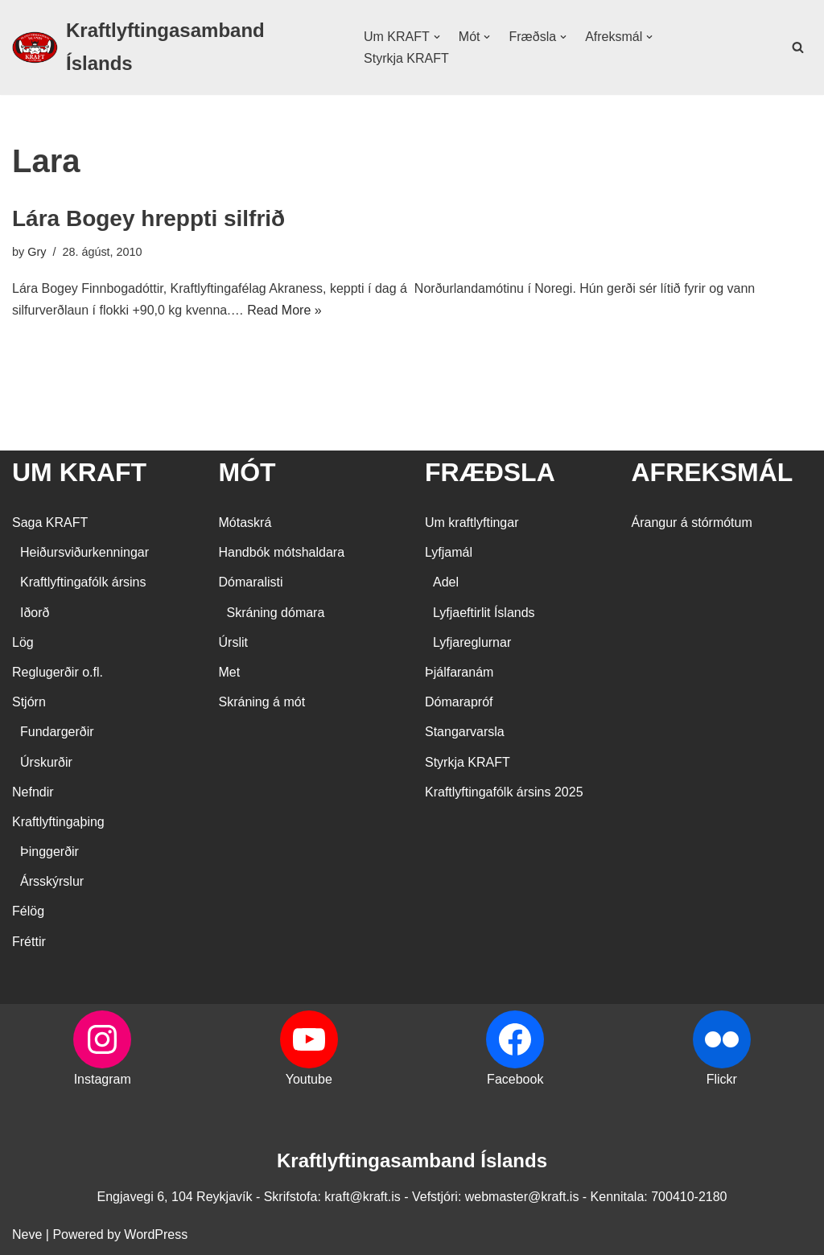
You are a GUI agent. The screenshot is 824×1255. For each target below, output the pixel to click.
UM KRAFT (79, 472)
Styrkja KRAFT (406, 58)
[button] (437, 37)
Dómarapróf (458, 702)
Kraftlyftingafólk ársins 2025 (504, 792)
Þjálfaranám (459, 672)
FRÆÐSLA (490, 472)
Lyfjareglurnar (472, 642)
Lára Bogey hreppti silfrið (148, 218)
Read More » (284, 310)
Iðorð (34, 612)
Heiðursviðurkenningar (84, 552)
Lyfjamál (448, 552)
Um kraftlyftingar (471, 522)
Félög (28, 911)
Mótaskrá (245, 522)
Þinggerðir (49, 851)
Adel (446, 582)
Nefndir (33, 792)
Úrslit (233, 642)
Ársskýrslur (52, 881)
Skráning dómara (276, 612)
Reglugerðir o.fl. (57, 672)
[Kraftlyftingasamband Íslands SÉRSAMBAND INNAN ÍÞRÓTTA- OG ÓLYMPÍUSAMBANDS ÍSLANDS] (174, 47)
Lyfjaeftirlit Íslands (484, 612)
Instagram (102, 1079)
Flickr (722, 1079)
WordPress (155, 1234)
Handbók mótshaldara (282, 552)
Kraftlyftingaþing (58, 822)
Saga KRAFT (50, 522)
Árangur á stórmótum (692, 522)
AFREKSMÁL (712, 472)
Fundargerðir (57, 732)
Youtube (309, 1079)
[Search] (798, 47)
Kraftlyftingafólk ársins (83, 582)
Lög (23, 642)
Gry (36, 251)
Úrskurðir (46, 762)
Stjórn (29, 702)
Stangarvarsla (465, 732)
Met (230, 672)
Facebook (515, 1079)
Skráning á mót (262, 702)
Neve (27, 1234)
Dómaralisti (251, 582)
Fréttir (29, 941)
